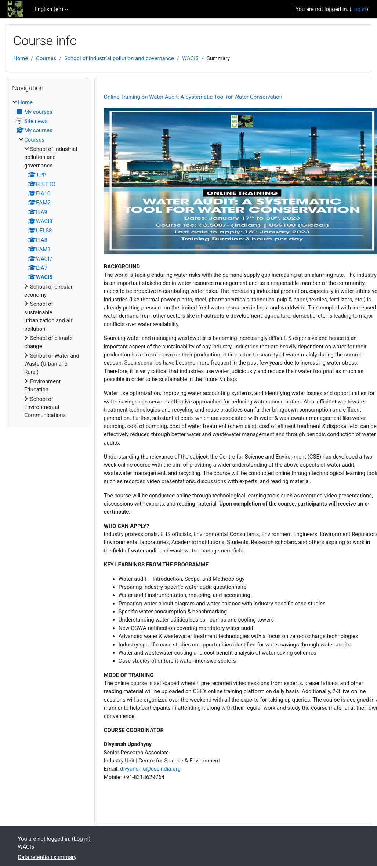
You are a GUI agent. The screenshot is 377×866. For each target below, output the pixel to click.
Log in (358, 9)
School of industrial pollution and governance (119, 58)
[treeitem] (47, 259)
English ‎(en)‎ (49, 9)
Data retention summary (47, 857)
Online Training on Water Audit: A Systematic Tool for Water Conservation (193, 97)
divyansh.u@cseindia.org (150, 768)
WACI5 (190, 58)
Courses (46, 58)
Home (20, 58)
